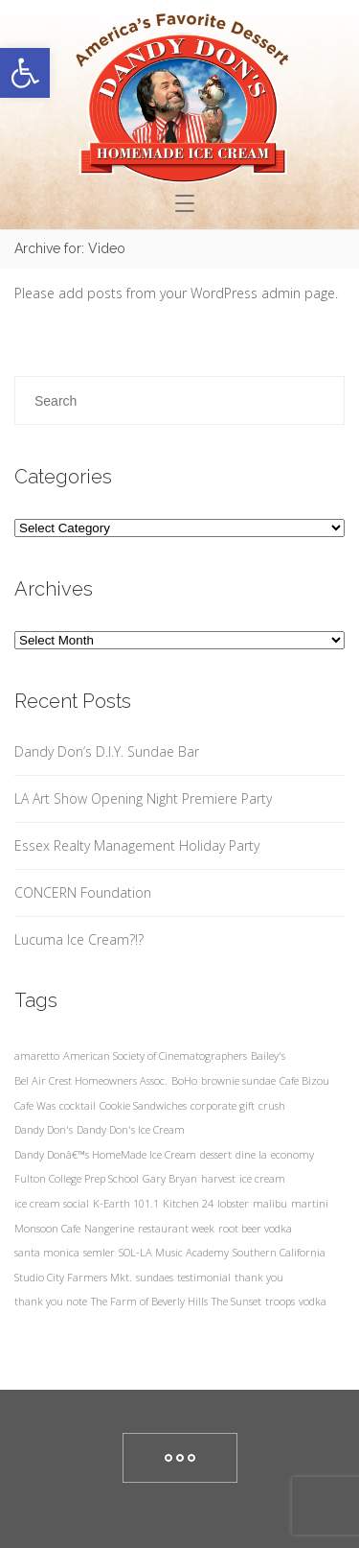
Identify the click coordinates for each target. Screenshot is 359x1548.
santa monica (46, 1252)
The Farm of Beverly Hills (149, 1301)
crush (271, 1105)
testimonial (204, 1277)
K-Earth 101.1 (126, 1203)
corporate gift (223, 1105)
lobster (233, 1203)
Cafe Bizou (304, 1080)
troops (280, 1301)
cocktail (77, 1105)
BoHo (184, 1080)
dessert (216, 1154)
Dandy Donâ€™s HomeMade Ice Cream (105, 1154)
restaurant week (176, 1228)
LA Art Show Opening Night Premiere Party (143, 798)
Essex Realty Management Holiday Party (136, 845)
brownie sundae (238, 1080)
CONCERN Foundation (82, 892)
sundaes (154, 1277)
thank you (259, 1277)
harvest (218, 1178)
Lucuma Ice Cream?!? (79, 939)
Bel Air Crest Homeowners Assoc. (91, 1080)
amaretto (36, 1055)
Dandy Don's (43, 1129)
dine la (251, 1154)
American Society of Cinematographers (155, 1055)
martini (309, 1203)
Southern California (279, 1252)
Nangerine (109, 1228)
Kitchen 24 (188, 1203)
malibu (270, 1203)
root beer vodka (255, 1228)
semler (99, 1252)
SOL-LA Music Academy (174, 1252)
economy (292, 1154)
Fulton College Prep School (76, 1178)
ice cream (262, 1178)
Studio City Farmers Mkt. (73, 1277)
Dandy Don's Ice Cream (131, 1129)
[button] (25, 73)
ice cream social (51, 1203)
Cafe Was (35, 1105)
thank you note (50, 1301)
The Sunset (236, 1301)
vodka (312, 1301)
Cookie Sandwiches (143, 1105)
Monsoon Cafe (47, 1228)
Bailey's (268, 1055)
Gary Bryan (170, 1178)
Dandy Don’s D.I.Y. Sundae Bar (106, 751)
